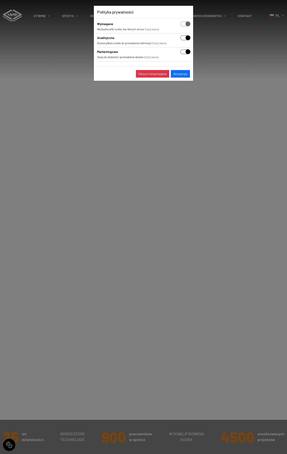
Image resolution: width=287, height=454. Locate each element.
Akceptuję (180, 74)
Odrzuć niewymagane (153, 74)
